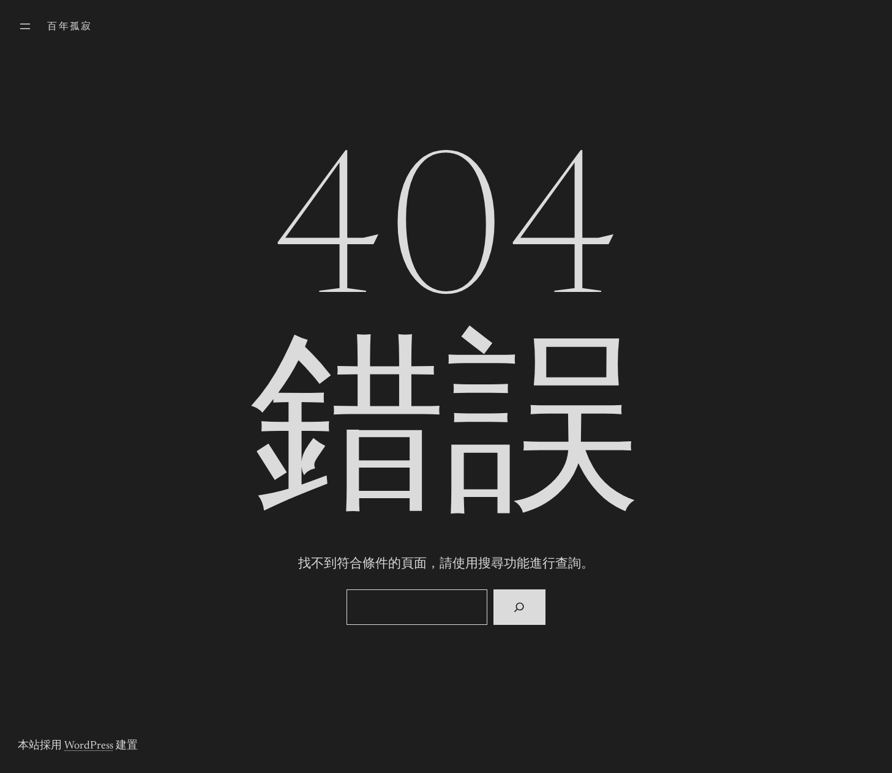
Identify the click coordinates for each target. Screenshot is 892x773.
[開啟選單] (25, 26)
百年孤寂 (69, 27)
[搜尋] (519, 607)
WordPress (88, 746)
